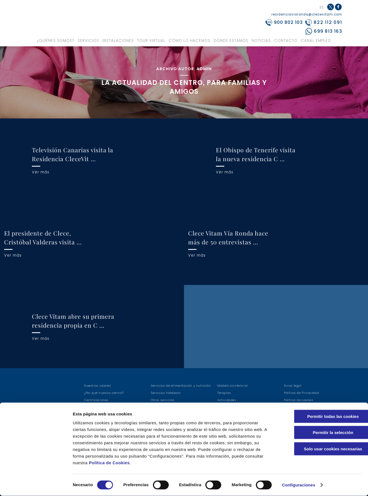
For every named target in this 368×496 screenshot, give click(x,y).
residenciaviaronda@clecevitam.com (306, 14)
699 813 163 (328, 31)
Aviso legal (293, 386)
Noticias (261, 40)
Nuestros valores (97, 386)
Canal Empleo (316, 40)
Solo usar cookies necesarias (322, 448)
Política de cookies (298, 400)
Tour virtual (151, 40)
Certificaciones (96, 400)
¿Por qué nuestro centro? (103, 393)
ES (322, 7)
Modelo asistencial (232, 386)
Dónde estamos (231, 40)
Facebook (339, 9)
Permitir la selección (321, 432)
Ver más (40, 171)
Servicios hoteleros (166, 393)
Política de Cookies (109, 462)
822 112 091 (328, 22)
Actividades (226, 400)
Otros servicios (163, 400)
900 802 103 (288, 22)
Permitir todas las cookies (321, 416)
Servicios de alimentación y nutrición (181, 386)
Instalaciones (118, 40)
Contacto (286, 40)
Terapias (224, 393)
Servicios (88, 40)
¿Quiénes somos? (55, 40)
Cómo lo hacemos (189, 40)
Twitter (330, 7)
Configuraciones (298, 485)
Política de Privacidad (301, 393)
